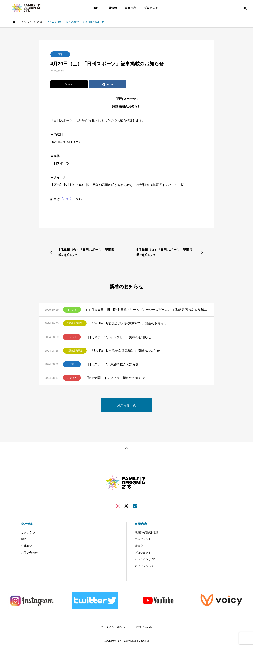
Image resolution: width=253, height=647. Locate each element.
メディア (72, 337)
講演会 (139, 545)
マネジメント (143, 539)
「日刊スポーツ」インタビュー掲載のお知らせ (118, 337)
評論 (60, 54)
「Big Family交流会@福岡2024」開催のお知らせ (125, 350)
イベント (72, 309)
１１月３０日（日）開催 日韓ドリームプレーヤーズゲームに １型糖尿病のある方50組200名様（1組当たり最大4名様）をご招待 (146, 309)
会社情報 (111, 7)
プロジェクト (152, 7)
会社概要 (26, 545)
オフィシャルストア (147, 566)
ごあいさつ (28, 532)
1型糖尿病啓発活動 (146, 532)
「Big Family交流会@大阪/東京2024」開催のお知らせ (129, 323)
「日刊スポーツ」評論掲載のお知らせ (112, 364)
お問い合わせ (29, 552)
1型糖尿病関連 (75, 323)
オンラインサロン (146, 559)
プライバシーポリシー (114, 627)
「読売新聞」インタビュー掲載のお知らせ (115, 378)
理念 (23, 539)
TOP (95, 7)
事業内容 (130, 7)
